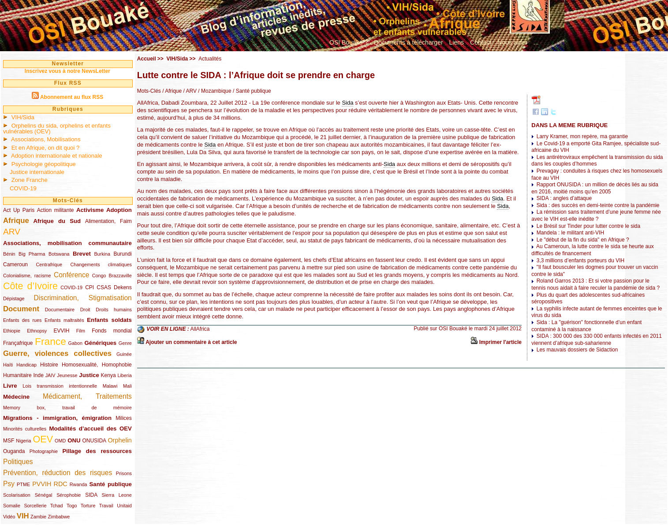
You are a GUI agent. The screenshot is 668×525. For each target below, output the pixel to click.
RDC (60, 483)
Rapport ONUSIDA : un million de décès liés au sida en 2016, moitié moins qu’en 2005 (594, 188)
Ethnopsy (37, 330)
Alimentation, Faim (108, 221)
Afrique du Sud (57, 221)
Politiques (18, 461)
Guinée (124, 354)
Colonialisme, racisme (27, 275)
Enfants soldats (109, 320)
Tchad (56, 505)
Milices (124, 418)
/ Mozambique (214, 91)
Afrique (16, 220)
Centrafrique (49, 264)
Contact (480, 42)
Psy (9, 483)
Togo (72, 505)
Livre (10, 385)
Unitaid (124, 505)
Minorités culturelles (24, 428)
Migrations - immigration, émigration (57, 418)
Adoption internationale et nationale (56, 155)
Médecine (16, 396)
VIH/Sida (22, 117)
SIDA (91, 495)
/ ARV (189, 91)
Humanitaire (17, 375)
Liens (456, 42)
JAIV (50, 375)
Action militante (55, 210)
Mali (127, 386)
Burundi (122, 254)
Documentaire (60, 309)
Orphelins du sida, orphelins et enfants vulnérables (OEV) (57, 128)
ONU (73, 440)
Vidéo (9, 516)
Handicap (26, 364)
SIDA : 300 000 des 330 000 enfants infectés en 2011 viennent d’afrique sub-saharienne (596, 339)
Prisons (124, 473)
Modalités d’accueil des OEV (90, 428)
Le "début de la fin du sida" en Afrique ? (583, 240)
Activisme (90, 210)
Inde (39, 375)
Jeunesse (67, 375)
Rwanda (78, 484)
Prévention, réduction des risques (57, 472)
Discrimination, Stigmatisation (83, 298)
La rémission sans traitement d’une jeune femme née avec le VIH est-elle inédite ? (596, 215)
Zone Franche (29, 180)
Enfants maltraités (64, 320)
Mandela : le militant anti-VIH (570, 233)
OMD (60, 440)
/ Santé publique (251, 91)
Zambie (38, 516)
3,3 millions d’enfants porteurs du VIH (580, 260)
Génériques (101, 343)
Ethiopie (11, 330)
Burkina (102, 254)
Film (80, 330)
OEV (43, 439)
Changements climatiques (100, 264)
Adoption (119, 210)
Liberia (124, 375)
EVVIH (61, 331)
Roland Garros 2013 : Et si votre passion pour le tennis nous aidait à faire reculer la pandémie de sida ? (595, 284)
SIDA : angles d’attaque (564, 198)
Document (21, 309)
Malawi (110, 386)
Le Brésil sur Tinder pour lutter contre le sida (588, 226)
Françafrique (18, 343)
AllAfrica (200, 329)
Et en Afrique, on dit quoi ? (45, 147)
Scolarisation (16, 495)
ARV (11, 231)
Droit (85, 309)
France (50, 341)
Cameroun (15, 264)
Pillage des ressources (97, 451)
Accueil (146, 59)
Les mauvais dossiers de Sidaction (577, 350)
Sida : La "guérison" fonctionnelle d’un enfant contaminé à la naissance (586, 325)
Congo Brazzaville (112, 275)
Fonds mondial (112, 331)
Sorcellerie (35, 505)
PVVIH (41, 483)
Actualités (209, 59)
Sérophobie (68, 495)
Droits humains (113, 309)
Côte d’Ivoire (30, 285)
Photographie (44, 451)
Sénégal (43, 495)
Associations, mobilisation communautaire (67, 243)
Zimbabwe (59, 516)
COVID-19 (23, 188)
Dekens (123, 287)
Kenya (108, 375)
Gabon (75, 343)
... (536, 42)
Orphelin (119, 440)
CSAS (104, 287)
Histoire (49, 365)
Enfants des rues (22, 320)
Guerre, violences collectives (57, 353)
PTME (23, 484)
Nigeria (23, 440)
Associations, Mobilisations (46, 139)
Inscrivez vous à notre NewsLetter (67, 71)
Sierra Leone (116, 495)
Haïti (8, 364)
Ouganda (14, 451)
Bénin (9, 254)
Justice (89, 375)
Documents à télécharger (408, 42)
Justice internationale (37, 172)
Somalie (11, 505)
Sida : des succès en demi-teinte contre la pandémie (598, 205)
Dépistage (14, 298)
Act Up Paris (18, 210)
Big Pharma (32, 254)
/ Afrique (171, 91)
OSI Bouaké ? (348, 42)
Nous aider (512, 42)
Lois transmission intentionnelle (59, 386)
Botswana (59, 254)
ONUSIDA (94, 441)
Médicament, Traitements (87, 396)
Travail (106, 505)
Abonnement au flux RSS (71, 97)
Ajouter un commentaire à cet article (191, 342)
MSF (8, 441)
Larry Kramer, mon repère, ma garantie (582, 136)
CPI (89, 287)
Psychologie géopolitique (43, 164)
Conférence (72, 275)
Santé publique (111, 484)
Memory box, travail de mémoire (67, 407)
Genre (125, 343)
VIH (23, 516)
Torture (88, 505)
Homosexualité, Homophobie (97, 365)
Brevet (82, 253)
